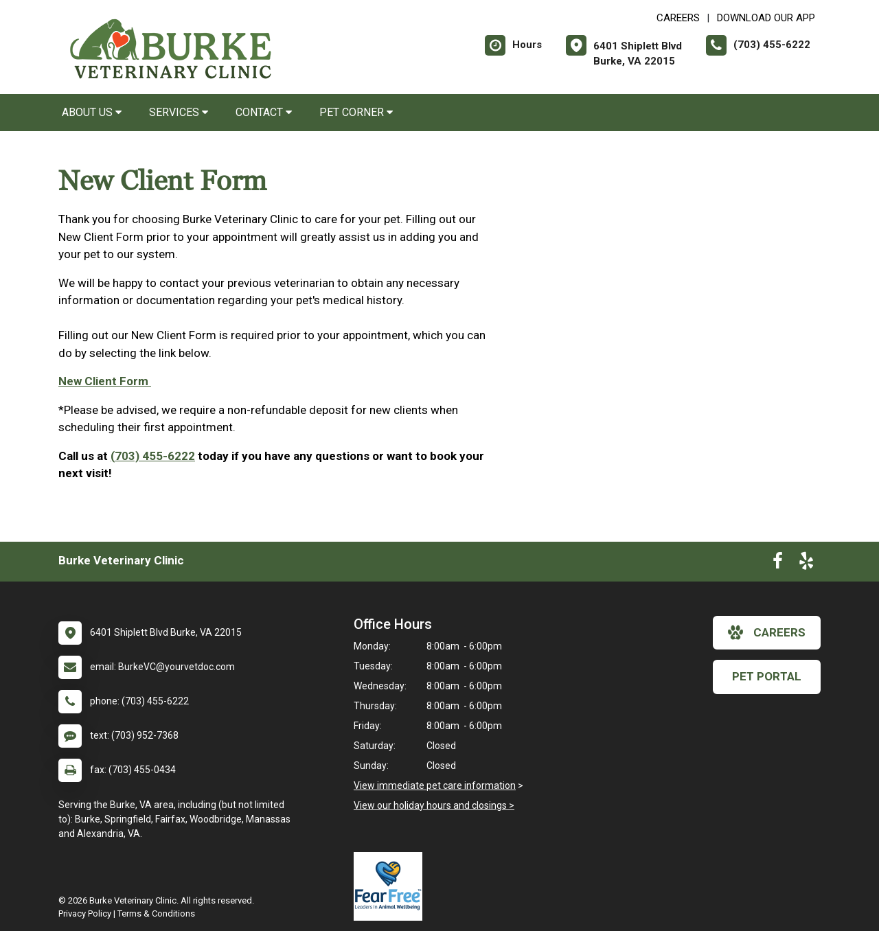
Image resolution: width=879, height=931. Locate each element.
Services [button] (178, 112)
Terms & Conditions (156, 913)
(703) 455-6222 (153, 456)
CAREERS (678, 18)
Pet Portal (766, 676)
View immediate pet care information (435, 785)
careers (767, 632)
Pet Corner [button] (356, 112)
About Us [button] (92, 112)
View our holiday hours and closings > (434, 805)
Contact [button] (264, 112)
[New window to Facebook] (778, 563)
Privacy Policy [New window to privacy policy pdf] (84, 913)
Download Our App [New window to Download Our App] (766, 18)
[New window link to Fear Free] (391, 886)
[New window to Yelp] (806, 563)
